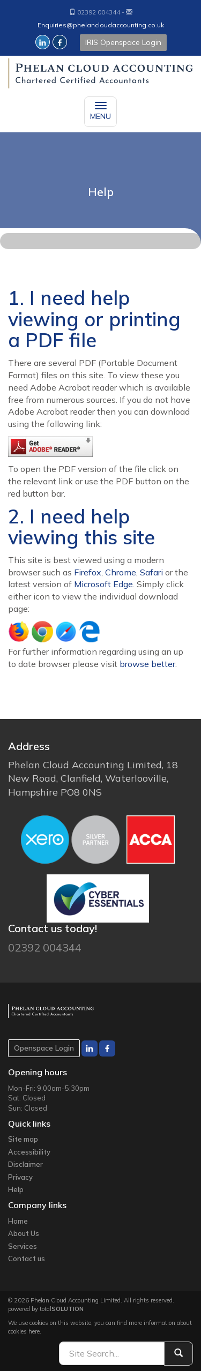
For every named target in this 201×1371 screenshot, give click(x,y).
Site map (23, 1139)
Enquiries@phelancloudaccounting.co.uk (101, 25)
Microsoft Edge (103, 584)
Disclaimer (25, 1164)
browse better (147, 663)
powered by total (46, 1309)
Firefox (87, 572)
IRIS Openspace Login (123, 42)
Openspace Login (44, 1048)
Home (18, 1221)
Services (22, 1246)
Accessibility (29, 1152)
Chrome (120, 572)
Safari (151, 572)
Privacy (20, 1177)
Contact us (26, 1258)
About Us (23, 1233)
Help (16, 1189)
